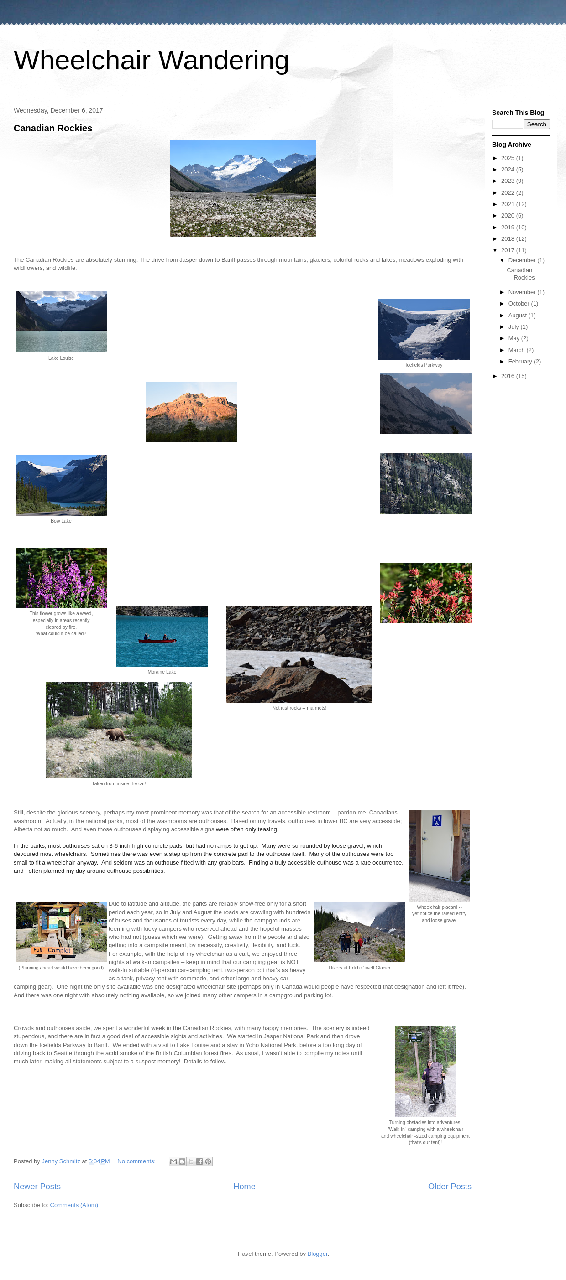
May (514, 338)
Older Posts (450, 1186)
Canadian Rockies (53, 128)
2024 (508, 169)
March (517, 350)
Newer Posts (37, 1186)
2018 (508, 238)
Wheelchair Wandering (152, 60)
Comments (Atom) (74, 1205)
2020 (508, 215)
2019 (508, 227)
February (521, 361)
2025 (508, 158)
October (519, 303)
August (518, 315)
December (523, 260)
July (514, 326)
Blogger (318, 1253)
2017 (508, 250)
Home (244, 1186)
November (523, 292)
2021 (508, 204)
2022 (508, 192)
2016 (508, 376)
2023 (508, 180)
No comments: (137, 1161)
